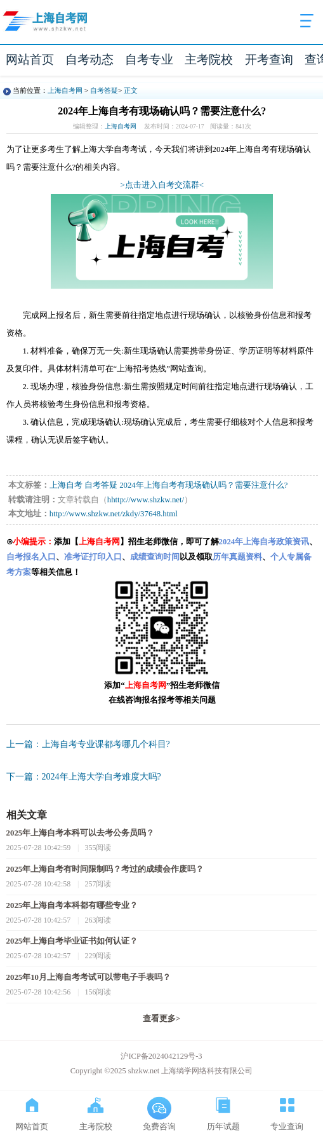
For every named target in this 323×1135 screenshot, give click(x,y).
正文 (131, 90)
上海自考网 (65, 90)
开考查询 (269, 59)
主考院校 (209, 59)
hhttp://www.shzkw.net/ (145, 499)
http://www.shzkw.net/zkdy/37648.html (113, 513)
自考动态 (89, 59)
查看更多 (161, 1018)
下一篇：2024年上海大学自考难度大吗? (83, 776)
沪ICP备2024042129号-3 (161, 1056)
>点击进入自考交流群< (162, 185)
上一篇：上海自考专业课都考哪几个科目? (88, 744)
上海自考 (65, 485)
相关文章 (26, 814)
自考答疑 (104, 90)
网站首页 (30, 59)
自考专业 (149, 59)
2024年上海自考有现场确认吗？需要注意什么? (203, 485)
